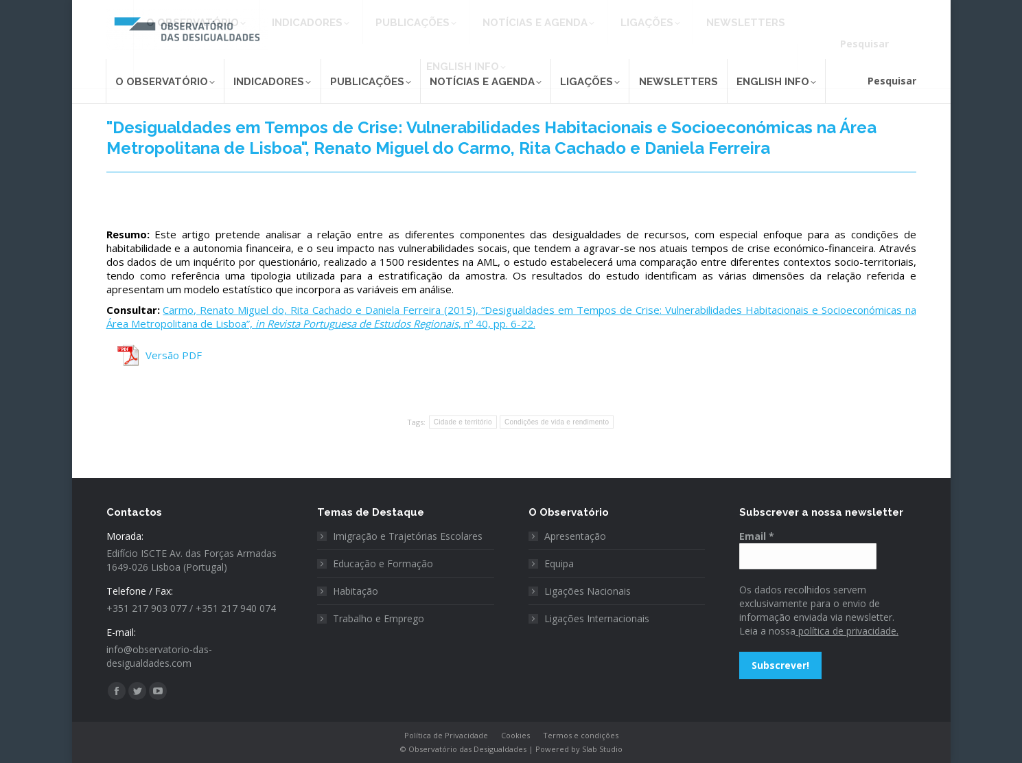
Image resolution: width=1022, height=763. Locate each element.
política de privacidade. (846, 630)
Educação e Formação (383, 563)
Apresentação (575, 536)
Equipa (559, 563)
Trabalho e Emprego (378, 618)
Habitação (355, 590)
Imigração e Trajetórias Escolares (408, 536)
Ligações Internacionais (596, 618)
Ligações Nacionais (587, 590)
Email (756, 536)
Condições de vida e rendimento (556, 422)
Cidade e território (463, 422)
